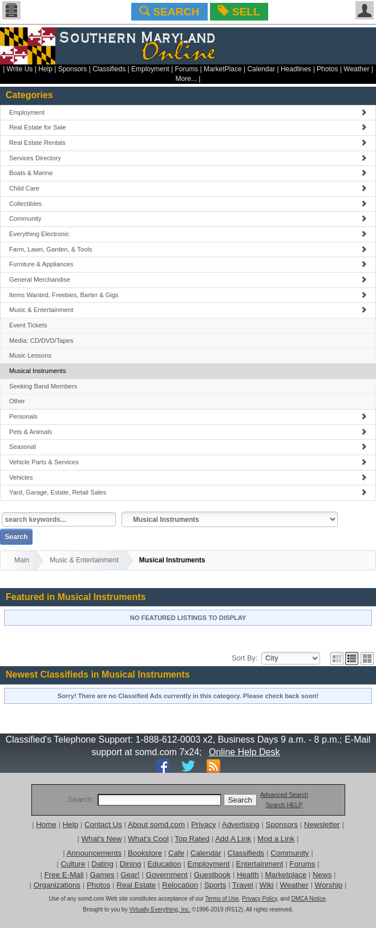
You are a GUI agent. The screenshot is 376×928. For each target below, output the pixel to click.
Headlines (296, 69)
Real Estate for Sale (188, 127)
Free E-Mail (64, 874)
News (322, 874)
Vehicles (188, 477)
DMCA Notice (308, 898)
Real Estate (136, 885)
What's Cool (148, 838)
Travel (242, 885)
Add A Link (233, 838)
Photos (327, 69)
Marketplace (285, 874)
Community (188, 218)
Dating (102, 864)
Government (167, 874)
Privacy (203, 824)
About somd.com (156, 824)
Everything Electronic (188, 233)
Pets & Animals (188, 431)
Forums (186, 69)
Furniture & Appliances (188, 264)
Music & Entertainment (188, 309)
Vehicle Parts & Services (188, 462)
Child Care (188, 188)
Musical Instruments (37, 370)
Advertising (241, 824)
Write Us (20, 69)
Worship (329, 885)
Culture (72, 864)
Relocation (180, 885)
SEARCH (169, 11)
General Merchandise (188, 279)
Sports (215, 885)
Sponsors (72, 69)
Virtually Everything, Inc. (159, 909)
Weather (356, 69)
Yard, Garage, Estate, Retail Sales (188, 492)
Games (102, 874)
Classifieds (109, 69)
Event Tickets (28, 325)
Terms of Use (221, 898)
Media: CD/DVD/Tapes (41, 340)
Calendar (261, 69)
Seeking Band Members (43, 386)
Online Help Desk (244, 752)
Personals (188, 416)
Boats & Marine (188, 172)
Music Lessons (30, 355)
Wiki (267, 885)
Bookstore (145, 853)
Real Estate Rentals (188, 142)
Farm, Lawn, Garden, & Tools (188, 249)
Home (46, 824)
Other (17, 401)
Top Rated (192, 838)
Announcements (94, 853)
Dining (130, 864)
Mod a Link (275, 838)
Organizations (57, 885)
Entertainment (260, 864)
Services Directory (188, 158)
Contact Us (103, 824)
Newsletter (322, 824)
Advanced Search (284, 794)
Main (21, 560)
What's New (102, 838)
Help (45, 69)
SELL (239, 11)
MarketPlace (223, 69)
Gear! (129, 874)
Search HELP (284, 804)
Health (248, 874)
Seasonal (188, 446)
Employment (150, 69)
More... (186, 79)
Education (164, 864)
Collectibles (188, 203)
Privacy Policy (259, 898)
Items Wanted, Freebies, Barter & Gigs (188, 294)
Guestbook (212, 874)
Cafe (176, 853)
